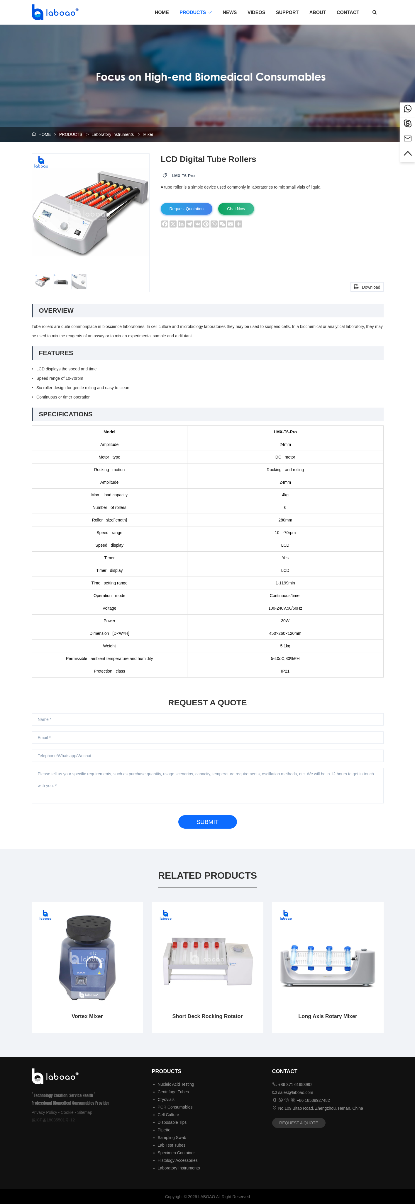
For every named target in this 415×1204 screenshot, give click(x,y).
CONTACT (348, 12)
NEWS (230, 12)
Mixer (148, 134)
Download (367, 287)
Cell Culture (168, 1114)
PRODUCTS (195, 12)
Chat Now (236, 208)
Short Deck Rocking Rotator (207, 1016)
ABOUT (317, 12)
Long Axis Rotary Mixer (327, 1016)
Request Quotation (187, 208)
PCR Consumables (175, 1107)
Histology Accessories (178, 1160)
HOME (162, 12)
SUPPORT (287, 12)
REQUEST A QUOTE (298, 1123)
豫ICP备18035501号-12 (53, 1120)
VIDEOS (256, 12)
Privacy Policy (44, 1112)
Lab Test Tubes (172, 1145)
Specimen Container (176, 1152)
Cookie (67, 1112)
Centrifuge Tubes (173, 1092)
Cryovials (166, 1099)
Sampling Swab (172, 1137)
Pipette (164, 1130)
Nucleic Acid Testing (176, 1084)
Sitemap (84, 1112)
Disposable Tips (172, 1122)
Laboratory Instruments (113, 134)
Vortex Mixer (87, 1016)
